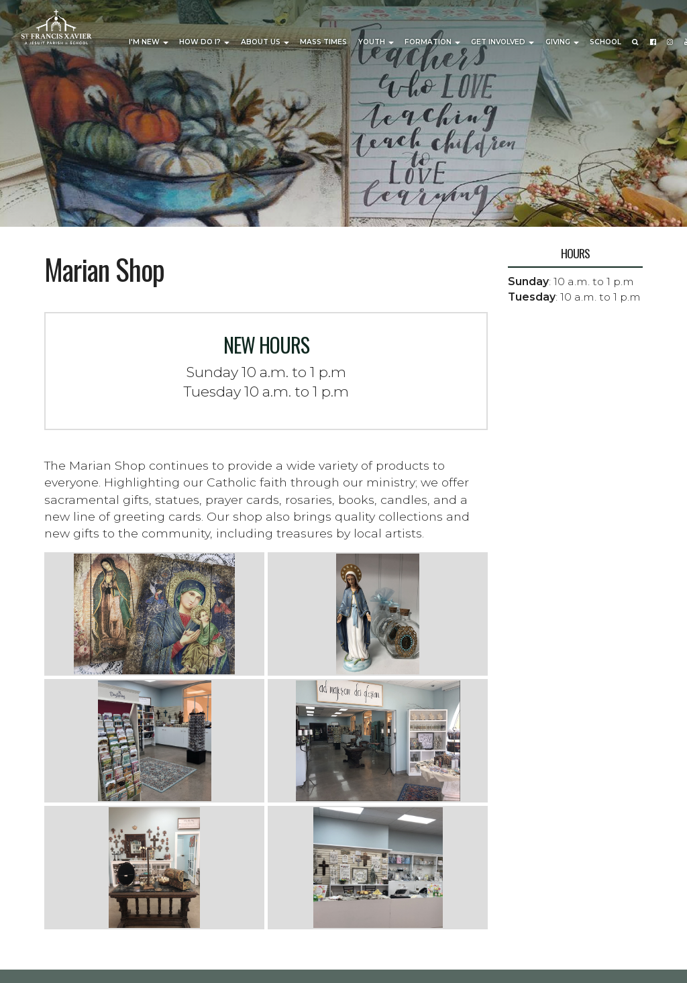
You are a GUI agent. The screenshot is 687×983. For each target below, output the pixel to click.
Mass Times (323, 42)
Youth (376, 42)
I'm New (148, 42)
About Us (265, 42)
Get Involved (502, 42)
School (605, 42)
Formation (432, 42)
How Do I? (204, 42)
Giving (562, 42)
